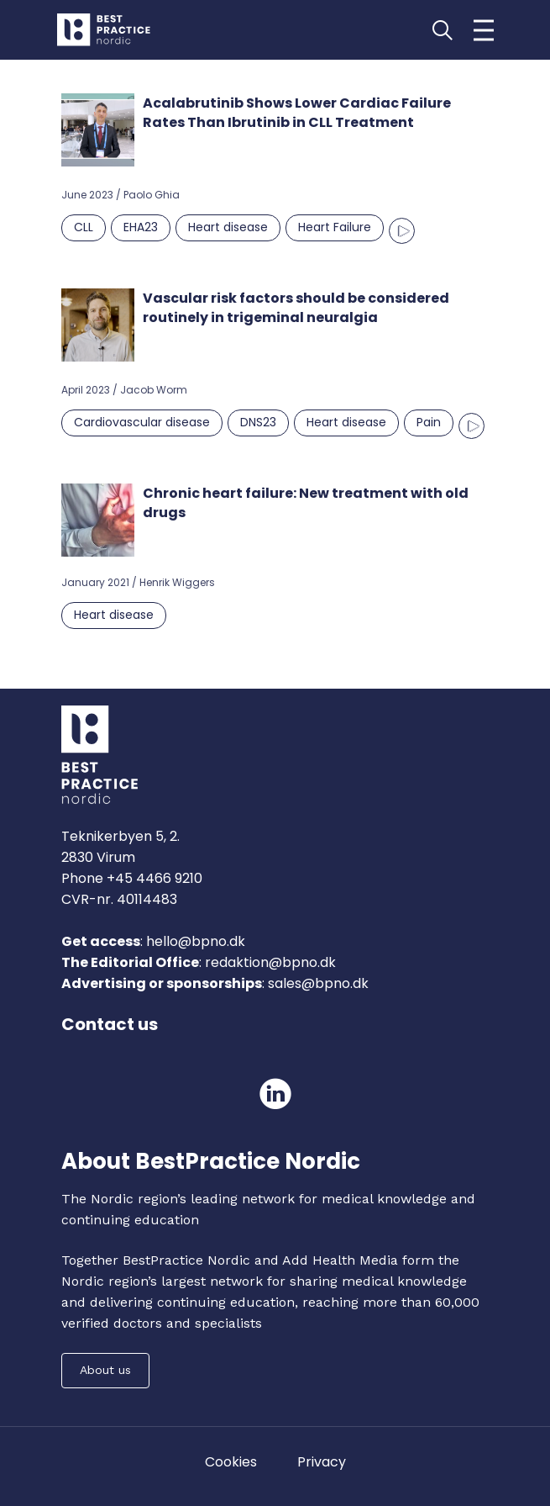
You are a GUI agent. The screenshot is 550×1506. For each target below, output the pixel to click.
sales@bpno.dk (318, 983)
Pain (428, 422)
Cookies (231, 1462)
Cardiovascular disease (142, 422)
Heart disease (228, 227)
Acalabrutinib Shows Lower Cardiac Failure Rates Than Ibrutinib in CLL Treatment (297, 112)
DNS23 (258, 422)
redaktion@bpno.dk (270, 962)
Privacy (321, 1462)
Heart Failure (334, 227)
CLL (83, 227)
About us (105, 1370)
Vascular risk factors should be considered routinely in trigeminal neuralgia (296, 307)
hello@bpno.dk (194, 941)
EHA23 (140, 227)
